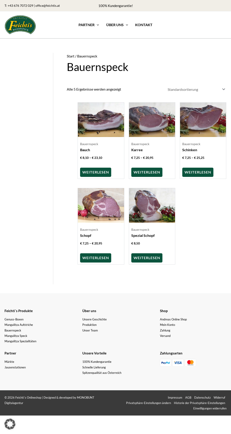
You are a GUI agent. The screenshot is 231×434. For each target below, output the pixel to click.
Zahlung (165, 330)
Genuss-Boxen (14, 319)
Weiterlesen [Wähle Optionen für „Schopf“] (95, 257)
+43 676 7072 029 (20, 5)
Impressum (175, 397)
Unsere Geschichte (94, 319)
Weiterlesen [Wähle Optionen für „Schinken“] (198, 171)
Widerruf (219, 397)
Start (70, 56)
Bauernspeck (13, 330)
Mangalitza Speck (16, 335)
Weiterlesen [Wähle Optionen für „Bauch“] (95, 171)
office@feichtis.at (47, 5)
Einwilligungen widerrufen (209, 408)
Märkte (9, 361)
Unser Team (90, 330)
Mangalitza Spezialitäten (20, 341)
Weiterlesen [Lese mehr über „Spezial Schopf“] (147, 257)
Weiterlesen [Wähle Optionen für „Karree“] (147, 171)
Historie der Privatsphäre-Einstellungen (199, 402)
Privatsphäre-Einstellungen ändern (148, 402)
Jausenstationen (15, 367)
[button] (89, 25)
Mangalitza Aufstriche (19, 324)
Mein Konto (167, 324)
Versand (165, 335)
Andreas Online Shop (173, 319)
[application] (97, 25)
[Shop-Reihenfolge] (195, 89)
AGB (188, 397)
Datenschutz (202, 397)
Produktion (89, 324)
